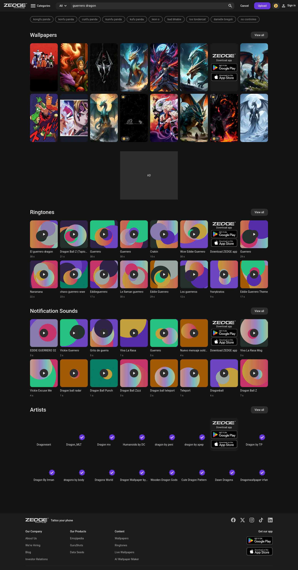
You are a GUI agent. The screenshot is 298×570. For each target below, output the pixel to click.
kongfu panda (41, 19)
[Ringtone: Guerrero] (104, 239)
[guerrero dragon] (164, 67)
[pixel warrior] (134, 118)
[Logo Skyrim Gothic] (104, 67)
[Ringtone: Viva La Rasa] (134, 338)
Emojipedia (77, 538)
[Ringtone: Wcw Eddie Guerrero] (194, 239)
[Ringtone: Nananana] (44, 279)
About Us (31, 538)
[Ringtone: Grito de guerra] (104, 338)
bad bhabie (174, 19)
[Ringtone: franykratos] (224, 279)
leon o (156, 19)
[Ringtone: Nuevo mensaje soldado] (194, 338)
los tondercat (197, 19)
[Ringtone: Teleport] (194, 378)
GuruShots (76, 545)
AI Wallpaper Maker (127, 559)
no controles (248, 19)
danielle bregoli (223, 19)
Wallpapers (122, 538)
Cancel (244, 5)
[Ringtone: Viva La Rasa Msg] (254, 338)
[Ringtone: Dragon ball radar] (74, 378)
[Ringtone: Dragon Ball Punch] (104, 378)
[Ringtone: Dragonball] (224, 378)
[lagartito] (134, 67)
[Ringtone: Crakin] (164, 239)
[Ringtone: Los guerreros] (194, 279)
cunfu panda (89, 19)
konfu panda (66, 19)
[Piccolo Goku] (44, 118)
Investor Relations (36, 559)
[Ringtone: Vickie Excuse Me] (44, 378)
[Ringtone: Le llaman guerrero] (134, 279)
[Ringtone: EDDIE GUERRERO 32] (44, 338)
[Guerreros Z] (164, 118)
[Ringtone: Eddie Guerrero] (164, 279)
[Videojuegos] (74, 67)
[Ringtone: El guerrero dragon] (44, 239)
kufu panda (137, 19)
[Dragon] (104, 118)
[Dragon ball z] (44, 67)
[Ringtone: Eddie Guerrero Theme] (254, 279)
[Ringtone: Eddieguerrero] (104, 279)
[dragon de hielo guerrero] (254, 118)
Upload (262, 5)
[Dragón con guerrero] (254, 67)
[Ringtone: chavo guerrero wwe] (74, 279)
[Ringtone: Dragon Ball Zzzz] (134, 378)
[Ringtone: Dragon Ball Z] (254, 378)
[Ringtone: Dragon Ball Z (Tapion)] (74, 239)
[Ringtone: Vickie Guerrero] (74, 338)
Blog (28, 552)
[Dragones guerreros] (194, 67)
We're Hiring (32, 545)
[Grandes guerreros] (74, 118)
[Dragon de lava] (224, 118)
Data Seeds (77, 552)
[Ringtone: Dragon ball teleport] (164, 378)
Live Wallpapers (124, 552)
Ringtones (121, 545)
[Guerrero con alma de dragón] (194, 118)
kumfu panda (113, 19)
